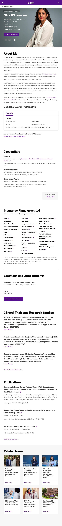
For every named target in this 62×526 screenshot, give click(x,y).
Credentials (12, 151)
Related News (13, 451)
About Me (10, 53)
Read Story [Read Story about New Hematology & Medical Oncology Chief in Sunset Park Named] (27, 482)
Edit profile (50, 197)
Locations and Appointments (24, 276)
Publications (12, 382)
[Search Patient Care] (58, 2)
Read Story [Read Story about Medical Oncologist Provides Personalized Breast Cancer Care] (46, 482)
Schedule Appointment (11, 34)
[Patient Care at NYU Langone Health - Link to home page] (31, 2)
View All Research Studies (13, 370)
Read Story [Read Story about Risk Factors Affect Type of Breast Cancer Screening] (8, 511)
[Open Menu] (2, 2)
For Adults (9, 113)
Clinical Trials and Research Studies (29, 312)
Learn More (7, 329)
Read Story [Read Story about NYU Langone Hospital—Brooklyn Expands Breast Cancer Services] (8, 482)
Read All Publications (11, 439)
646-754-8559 (14, 29)
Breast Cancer (8, 136)
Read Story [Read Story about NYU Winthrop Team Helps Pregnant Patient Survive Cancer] (27, 511)
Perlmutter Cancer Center (49, 74)
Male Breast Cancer (19, 136)
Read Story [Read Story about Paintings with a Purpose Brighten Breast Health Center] (46, 511)
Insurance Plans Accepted (22, 210)
